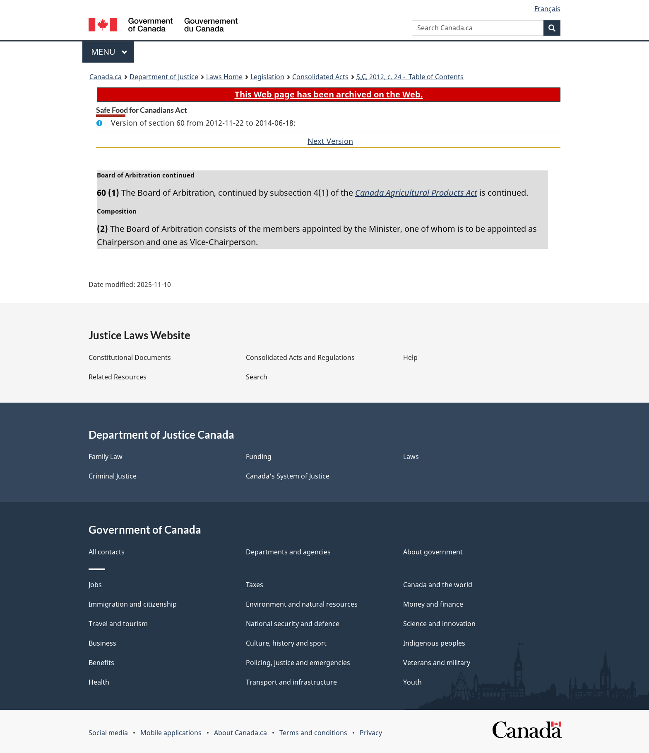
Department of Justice (164, 76)
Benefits (101, 662)
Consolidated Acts (320, 76)
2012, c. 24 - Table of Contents (410, 76)
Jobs (95, 584)
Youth (412, 682)
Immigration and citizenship (133, 604)
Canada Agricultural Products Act (416, 192)
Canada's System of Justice (287, 476)
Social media (108, 732)
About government (433, 551)
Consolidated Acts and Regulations (300, 357)
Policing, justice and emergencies (298, 662)
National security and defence (292, 623)
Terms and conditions (313, 732)
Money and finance (433, 604)
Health (99, 682)
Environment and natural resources (302, 604)
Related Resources (118, 376)
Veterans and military (436, 662)
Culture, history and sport (286, 643)
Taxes (254, 584)
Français (547, 8)
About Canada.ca (240, 732)
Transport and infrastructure (291, 682)
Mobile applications (171, 732)
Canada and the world (437, 584)
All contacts (107, 551)
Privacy (371, 732)
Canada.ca (105, 76)
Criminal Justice (113, 476)
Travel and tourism (118, 623)
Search (256, 376)
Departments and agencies (288, 551)
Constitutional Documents (130, 357)
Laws (411, 456)
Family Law (106, 456)
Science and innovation (439, 623)
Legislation (267, 76)
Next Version (330, 141)
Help (410, 357)
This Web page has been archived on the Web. (329, 94)
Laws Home (224, 76)
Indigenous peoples (434, 643)
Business (102, 643)
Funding (259, 456)
